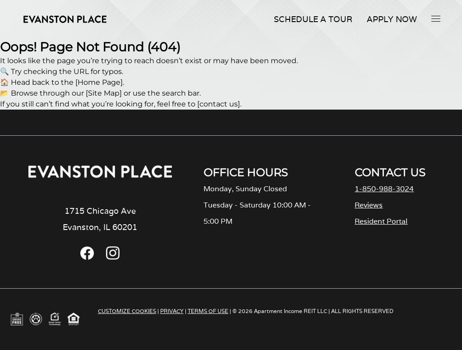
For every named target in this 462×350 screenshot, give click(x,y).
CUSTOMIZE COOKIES (127, 311)
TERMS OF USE (208, 311)
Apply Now (392, 19)
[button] (435, 18)
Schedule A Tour (313, 19)
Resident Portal (381, 221)
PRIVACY (172, 311)
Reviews (369, 205)
